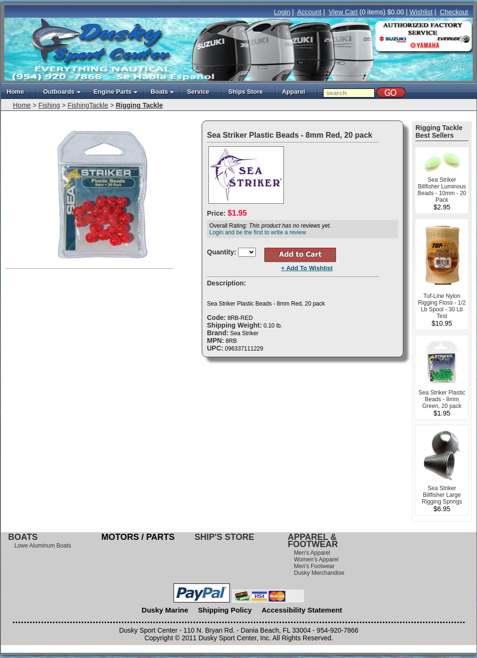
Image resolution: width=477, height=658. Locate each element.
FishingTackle (87, 105)
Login (282, 12)
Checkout (454, 12)
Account (309, 12)
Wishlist (421, 12)
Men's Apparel (312, 552)
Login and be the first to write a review (257, 232)
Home (15, 91)
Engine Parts (116, 91)
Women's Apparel (316, 559)
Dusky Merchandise (319, 573)
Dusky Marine (164, 610)
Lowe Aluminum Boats (42, 545)
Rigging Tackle (139, 105)
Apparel (293, 91)
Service (198, 91)
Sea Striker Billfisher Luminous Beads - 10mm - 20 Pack (441, 189)
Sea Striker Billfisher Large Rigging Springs (442, 495)
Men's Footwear (314, 566)
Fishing (49, 105)
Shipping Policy (225, 610)
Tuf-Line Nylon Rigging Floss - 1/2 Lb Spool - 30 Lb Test (442, 306)
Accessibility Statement (301, 610)
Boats (162, 91)
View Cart (343, 12)
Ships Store (245, 91)
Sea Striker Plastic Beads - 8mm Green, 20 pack (441, 399)
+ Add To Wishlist (307, 268)
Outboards (62, 91)
